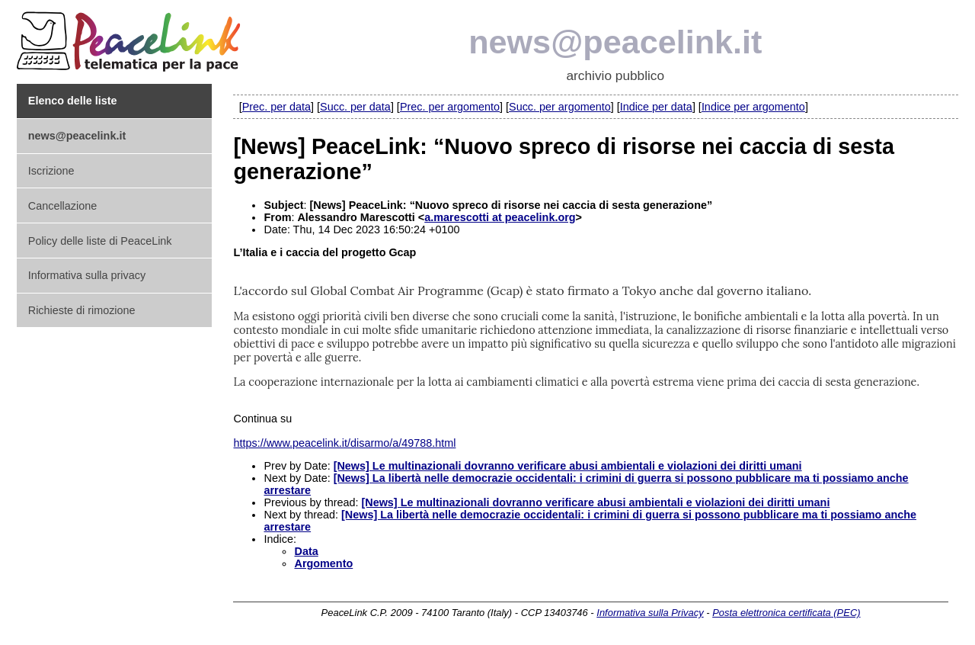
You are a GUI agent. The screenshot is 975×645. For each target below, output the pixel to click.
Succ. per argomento (560, 107)
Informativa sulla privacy (86, 275)
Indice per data (656, 107)
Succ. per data (355, 107)
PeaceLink (131, 37)
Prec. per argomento (450, 107)
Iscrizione (51, 171)
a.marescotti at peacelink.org (499, 217)
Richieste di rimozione (82, 310)
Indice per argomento (753, 107)
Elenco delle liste (72, 101)
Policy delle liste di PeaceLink (100, 241)
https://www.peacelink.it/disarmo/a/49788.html (344, 443)
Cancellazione (62, 206)
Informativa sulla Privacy (649, 612)
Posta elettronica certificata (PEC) (786, 612)
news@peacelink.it (615, 42)
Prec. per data (276, 107)
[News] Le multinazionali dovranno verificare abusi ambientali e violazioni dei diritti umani (568, 466)
